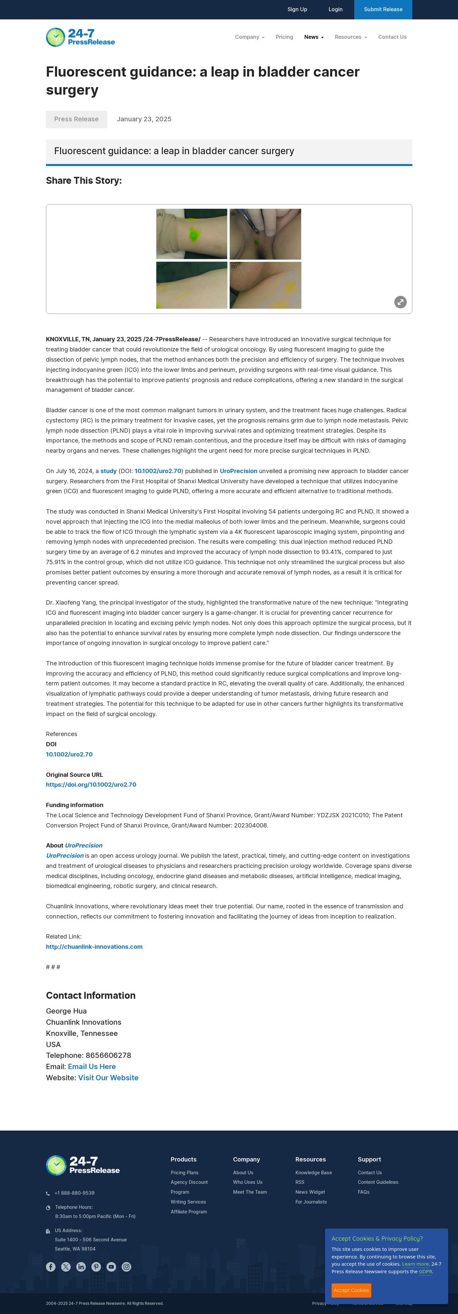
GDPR (425, 1271)
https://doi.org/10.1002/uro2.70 (91, 785)
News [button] (312, 37)
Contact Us (392, 37)
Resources (310, 1160)
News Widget (310, 1192)
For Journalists (311, 1202)
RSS (299, 1182)
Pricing (284, 37)
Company (246, 1160)
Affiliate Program (189, 1212)
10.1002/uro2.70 (158, 471)
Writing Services (188, 1202)
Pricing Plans (185, 1173)
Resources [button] (349, 37)
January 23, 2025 (144, 119)
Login (336, 9)
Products (184, 1160)
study (108, 471)
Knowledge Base (313, 1173)
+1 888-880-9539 (75, 1193)
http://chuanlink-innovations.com (94, 947)
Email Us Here (92, 1066)
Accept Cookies (351, 1290)
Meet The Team (250, 1192)
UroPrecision (238, 471)
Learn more (415, 1263)
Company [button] (248, 37)
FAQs (364, 1192)
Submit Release (383, 9)
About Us (243, 1173)
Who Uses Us (248, 1182)
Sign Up (297, 9)
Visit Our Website (108, 1078)
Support (369, 1160)
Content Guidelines (378, 1182)
